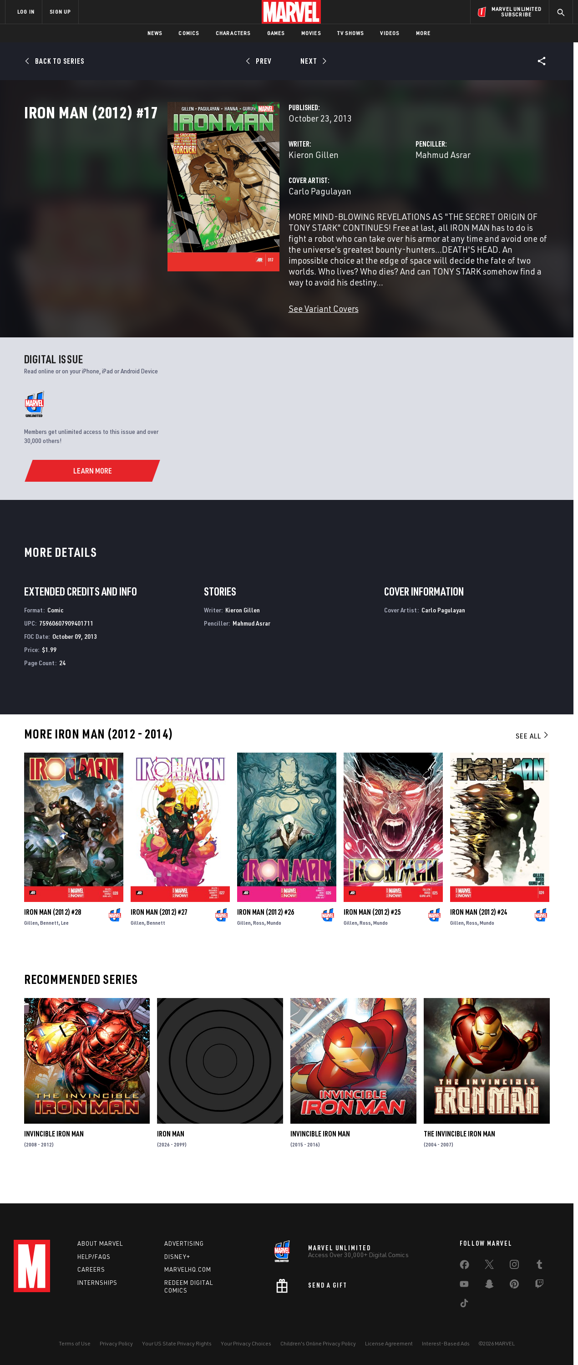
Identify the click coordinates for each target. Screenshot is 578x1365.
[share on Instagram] (514, 1266)
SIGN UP (60, 11)
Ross (258, 944)
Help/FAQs (94, 1256)
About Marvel (100, 1243)
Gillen (31, 944)
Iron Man (170, 1155)
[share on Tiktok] (464, 1304)
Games (276, 33)
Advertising (184, 1243)
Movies (311, 33)
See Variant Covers (223, 326)
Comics (188, 33)
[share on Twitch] (539, 1285)
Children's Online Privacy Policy (318, 1343)
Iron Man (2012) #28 (52, 933)
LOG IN (26, 11)
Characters (233, 33)
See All (532, 758)
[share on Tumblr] (539, 1266)
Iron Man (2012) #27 (159, 933)
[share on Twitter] (489, 1266)
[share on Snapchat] (489, 1285)
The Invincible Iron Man (459, 1155)
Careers (91, 1269)
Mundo (274, 944)
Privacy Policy (116, 1343)
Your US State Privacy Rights (177, 1343)
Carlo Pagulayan (219, 231)
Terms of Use (75, 1343)
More (423, 33)
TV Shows (350, 33)
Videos (389, 33)
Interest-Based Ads (446, 1343)
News (154, 33)
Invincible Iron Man (54, 1155)
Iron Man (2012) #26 (265, 933)
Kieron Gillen (213, 194)
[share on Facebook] (464, 1266)
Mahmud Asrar (392, 194)
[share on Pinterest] (514, 1285)
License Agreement (389, 1343)
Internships (97, 1282)
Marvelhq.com (187, 1269)
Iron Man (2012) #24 (478, 933)
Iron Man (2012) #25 (372, 933)
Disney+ (177, 1256)
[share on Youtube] (464, 1285)
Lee (65, 944)
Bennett (49, 944)
